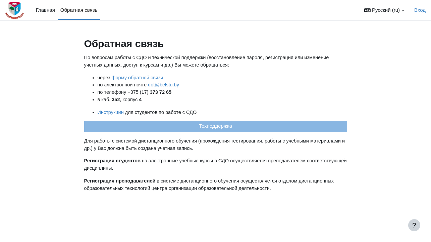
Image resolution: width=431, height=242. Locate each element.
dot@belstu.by (166, 86)
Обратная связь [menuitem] (79, 10)
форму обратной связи (138, 78)
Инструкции (111, 114)
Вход (420, 10)
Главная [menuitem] (45, 10)
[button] (384, 10)
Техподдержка (215, 128)
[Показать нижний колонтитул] (414, 225)
